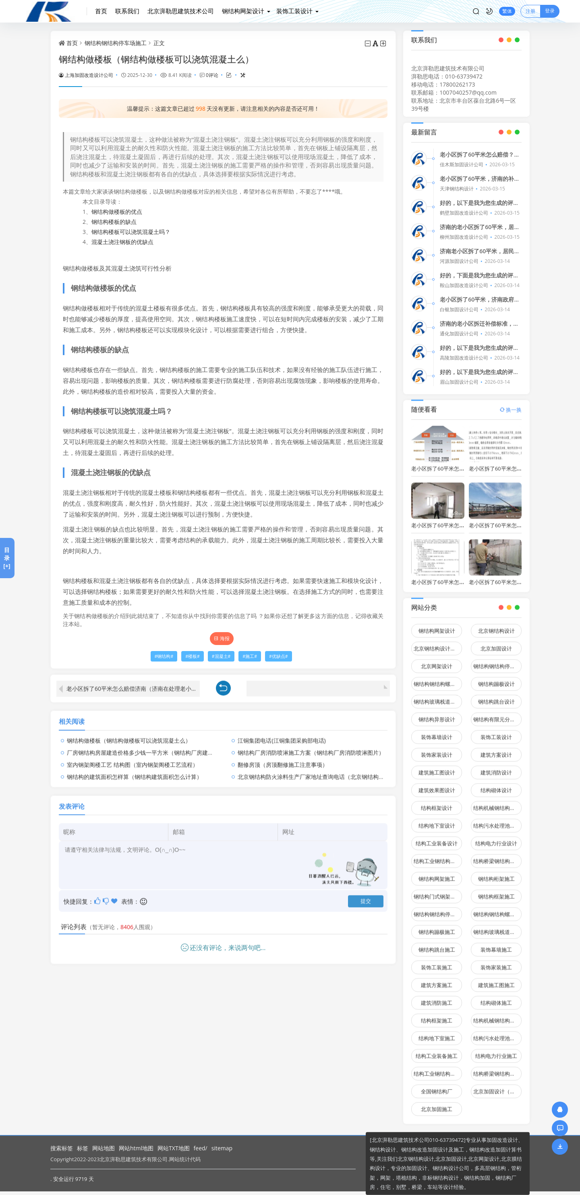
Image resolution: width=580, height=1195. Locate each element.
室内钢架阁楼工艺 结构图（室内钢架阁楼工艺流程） (132, 759)
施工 (249, 656)
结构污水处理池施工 (496, 1033)
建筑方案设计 (496, 750)
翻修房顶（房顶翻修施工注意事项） (283, 759)
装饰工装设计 (294, 11)
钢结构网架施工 (436, 874)
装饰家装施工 (496, 962)
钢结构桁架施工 (496, 874)
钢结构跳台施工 (436, 945)
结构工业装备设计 (437, 838)
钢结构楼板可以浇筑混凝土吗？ (130, 232)
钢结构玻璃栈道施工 (496, 927)
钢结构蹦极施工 (436, 927)
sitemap (221, 1148)
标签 (82, 1148)
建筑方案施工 (436, 980)
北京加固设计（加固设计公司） (497, 1086)
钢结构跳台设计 (496, 697)
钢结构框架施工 (496, 891)
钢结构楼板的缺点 (114, 221)
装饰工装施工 (436, 962)
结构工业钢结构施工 (437, 1069)
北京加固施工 (436, 1104)
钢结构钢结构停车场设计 (497, 661)
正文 (159, 43)
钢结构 (163, 656)
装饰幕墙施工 (496, 945)
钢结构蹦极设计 (496, 679)
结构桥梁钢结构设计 (496, 856)
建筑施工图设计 (436, 767)
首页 (101, 11)
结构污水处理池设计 (496, 821)
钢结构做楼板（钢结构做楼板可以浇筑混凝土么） (129, 735)
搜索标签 (61, 1148)
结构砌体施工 (496, 998)
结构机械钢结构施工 (496, 1015)
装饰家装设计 (436, 750)
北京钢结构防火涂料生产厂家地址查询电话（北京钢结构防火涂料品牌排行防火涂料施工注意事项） (362, 771)
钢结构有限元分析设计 (497, 714)
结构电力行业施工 (496, 1051)
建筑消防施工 (436, 998)
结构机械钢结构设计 (496, 803)
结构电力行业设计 (496, 838)
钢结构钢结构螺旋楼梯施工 (497, 909)
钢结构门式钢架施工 (437, 891)
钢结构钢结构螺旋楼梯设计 (438, 679)
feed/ (200, 1148)
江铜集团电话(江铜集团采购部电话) (281, 735)
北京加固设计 (496, 643)
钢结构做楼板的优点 (116, 211)
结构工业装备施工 (437, 1051)
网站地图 (103, 1148)
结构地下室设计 (436, 821)
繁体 (507, 11)
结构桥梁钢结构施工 (496, 1069)
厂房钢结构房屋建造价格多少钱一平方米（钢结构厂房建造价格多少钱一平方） (165, 747)
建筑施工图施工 (496, 980)
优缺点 (278, 656)
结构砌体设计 (496, 785)
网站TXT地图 (173, 1148)
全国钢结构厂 (436, 1086)
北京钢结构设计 (496, 626)
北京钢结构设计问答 (437, 643)
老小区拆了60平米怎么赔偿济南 (506, 463)
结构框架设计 (436, 803)
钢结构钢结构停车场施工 (116, 43)
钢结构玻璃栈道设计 (437, 697)
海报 (222, 638)
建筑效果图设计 (436, 785)
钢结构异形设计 (436, 714)
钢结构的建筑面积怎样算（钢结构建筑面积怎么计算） (134, 771)
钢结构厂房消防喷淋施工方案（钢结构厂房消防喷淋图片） (311, 747)
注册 (530, 11)
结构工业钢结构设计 (437, 856)
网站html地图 (136, 1148)
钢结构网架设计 (243, 11)
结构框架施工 (436, 1015)
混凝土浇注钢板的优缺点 (122, 242)
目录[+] (6, 558)
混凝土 (221, 656)
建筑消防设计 (496, 767)
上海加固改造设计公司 (86, 75)
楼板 (192, 656)
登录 (550, 10)
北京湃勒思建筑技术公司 (180, 11)
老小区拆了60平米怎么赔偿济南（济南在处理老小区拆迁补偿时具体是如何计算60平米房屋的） (133, 684)
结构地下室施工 (436, 1033)
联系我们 (127, 11)
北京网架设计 (436, 661)
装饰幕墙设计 (436, 732)
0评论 (212, 75)
